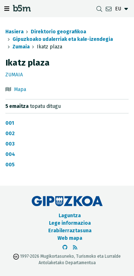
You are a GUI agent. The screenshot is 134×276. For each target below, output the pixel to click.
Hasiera (14, 32)
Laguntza (70, 216)
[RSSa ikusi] (75, 247)
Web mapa (70, 238)
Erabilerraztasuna (69, 231)
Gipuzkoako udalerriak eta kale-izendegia (63, 39)
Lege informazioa (70, 223)
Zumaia (21, 47)
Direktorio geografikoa (58, 32)
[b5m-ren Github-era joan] (65, 247)
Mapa (20, 89)
